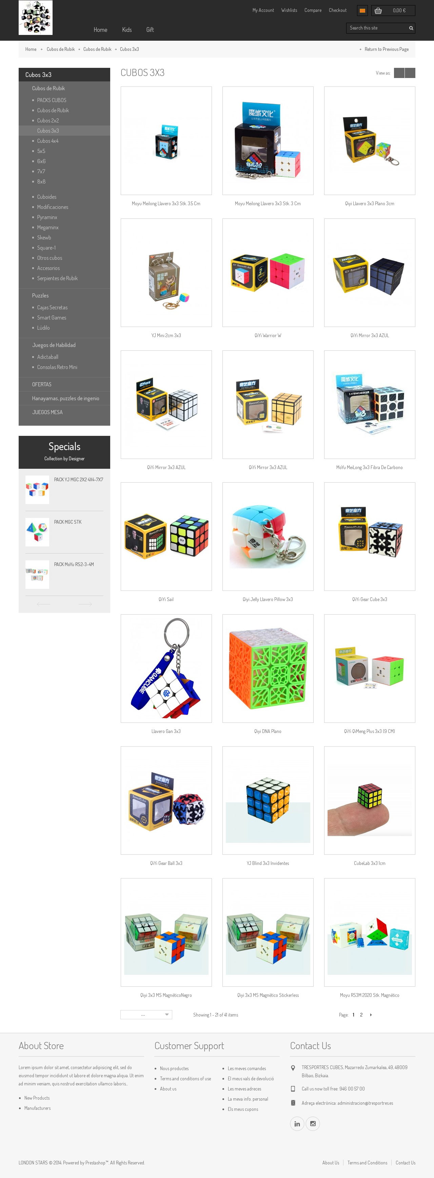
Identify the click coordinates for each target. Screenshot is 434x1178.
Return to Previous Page (387, 49)
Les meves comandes (247, 1068)
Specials (64, 446)
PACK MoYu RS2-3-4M (74, 564)
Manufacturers (37, 1108)
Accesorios (48, 268)
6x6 (41, 161)
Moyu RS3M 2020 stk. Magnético (369, 995)
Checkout (338, 10)
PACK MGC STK (67, 522)
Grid (399, 73)
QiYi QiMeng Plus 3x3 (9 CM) (369, 731)
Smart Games (51, 317)
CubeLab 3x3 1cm (370, 863)
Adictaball (47, 356)
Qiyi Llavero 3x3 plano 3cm (369, 203)
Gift (150, 29)
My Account (263, 10)
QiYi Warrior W (268, 335)
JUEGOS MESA (47, 412)
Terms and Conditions (367, 1162)
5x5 (41, 151)
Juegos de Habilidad (54, 345)
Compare (312, 10)
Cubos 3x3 (48, 130)
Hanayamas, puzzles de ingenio (65, 398)
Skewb (44, 237)
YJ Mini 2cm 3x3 (166, 335)
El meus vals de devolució (251, 1078)
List (410, 73)
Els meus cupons (243, 1109)
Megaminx (48, 227)
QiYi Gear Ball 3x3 (166, 863)
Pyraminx (47, 217)
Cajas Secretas (52, 307)
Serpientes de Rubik (57, 278)
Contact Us (405, 1162)
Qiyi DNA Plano (267, 731)
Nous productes (174, 1068)
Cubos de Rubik (61, 49)
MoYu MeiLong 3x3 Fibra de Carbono (369, 467)
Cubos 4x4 (47, 140)
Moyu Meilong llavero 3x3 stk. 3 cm (268, 203)
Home (100, 29)
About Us (330, 1162)
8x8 (41, 181)
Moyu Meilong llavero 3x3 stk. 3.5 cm (166, 203)
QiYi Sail (166, 599)
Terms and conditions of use (185, 1078)
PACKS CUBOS (51, 100)
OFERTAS (42, 384)
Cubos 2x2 (48, 120)
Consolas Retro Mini (57, 367)
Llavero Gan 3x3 (166, 731)
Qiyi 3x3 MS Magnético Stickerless (268, 995)
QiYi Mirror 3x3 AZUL (370, 335)
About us (168, 1089)
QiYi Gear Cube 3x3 (369, 599)
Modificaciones (52, 207)
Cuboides (46, 196)
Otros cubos (49, 257)
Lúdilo (43, 327)
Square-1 (46, 247)
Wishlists (289, 10)
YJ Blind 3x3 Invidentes (268, 863)
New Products (37, 1098)
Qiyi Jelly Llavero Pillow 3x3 (268, 599)
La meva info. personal (248, 1099)
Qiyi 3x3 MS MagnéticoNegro (166, 995)
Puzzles (40, 295)
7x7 (41, 171)
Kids (127, 29)
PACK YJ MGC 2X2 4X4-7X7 (78, 479)
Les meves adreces (244, 1089)
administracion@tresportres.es (365, 1103)
